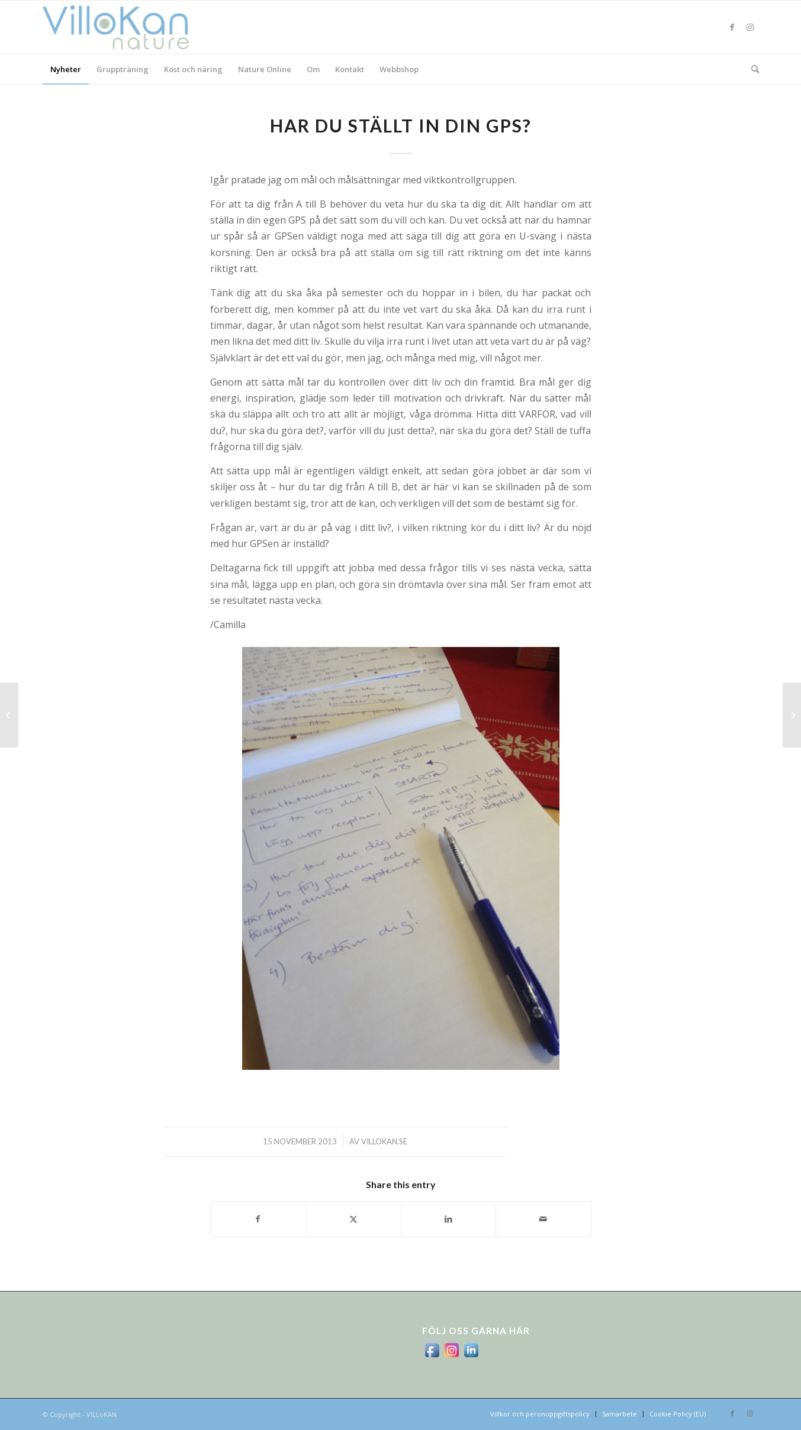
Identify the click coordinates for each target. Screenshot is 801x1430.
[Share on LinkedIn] (448, 1219)
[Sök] (751, 69)
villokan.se (384, 1141)
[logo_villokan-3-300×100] (122, 27)
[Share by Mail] (543, 1219)
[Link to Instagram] (750, 27)
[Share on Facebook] (258, 1219)
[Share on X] (353, 1219)
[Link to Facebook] (732, 27)
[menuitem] (66, 69)
